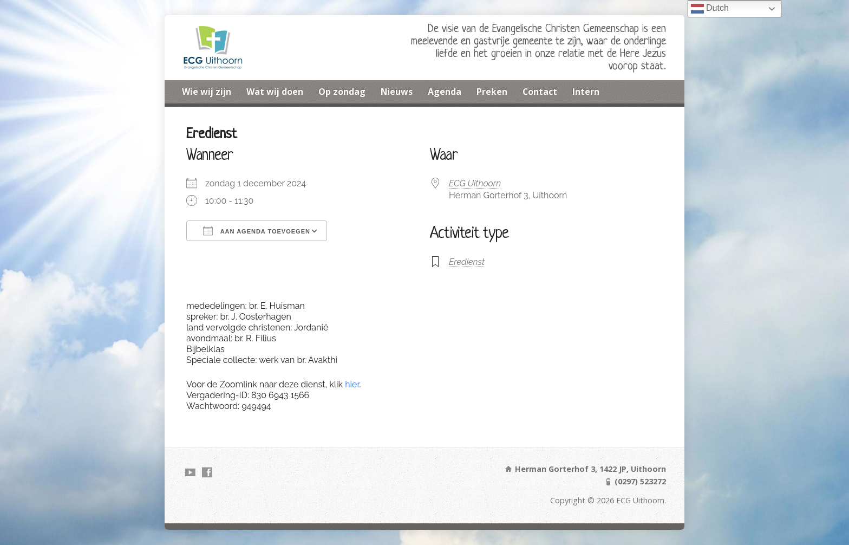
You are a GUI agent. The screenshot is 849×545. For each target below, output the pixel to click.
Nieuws (397, 92)
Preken (491, 92)
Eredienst (467, 262)
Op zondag (341, 92)
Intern (585, 92)
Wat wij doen (274, 92)
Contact (540, 92)
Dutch (710, 8)
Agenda (444, 92)
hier (352, 384)
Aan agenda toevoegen (256, 231)
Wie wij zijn (206, 92)
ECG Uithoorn (475, 183)
